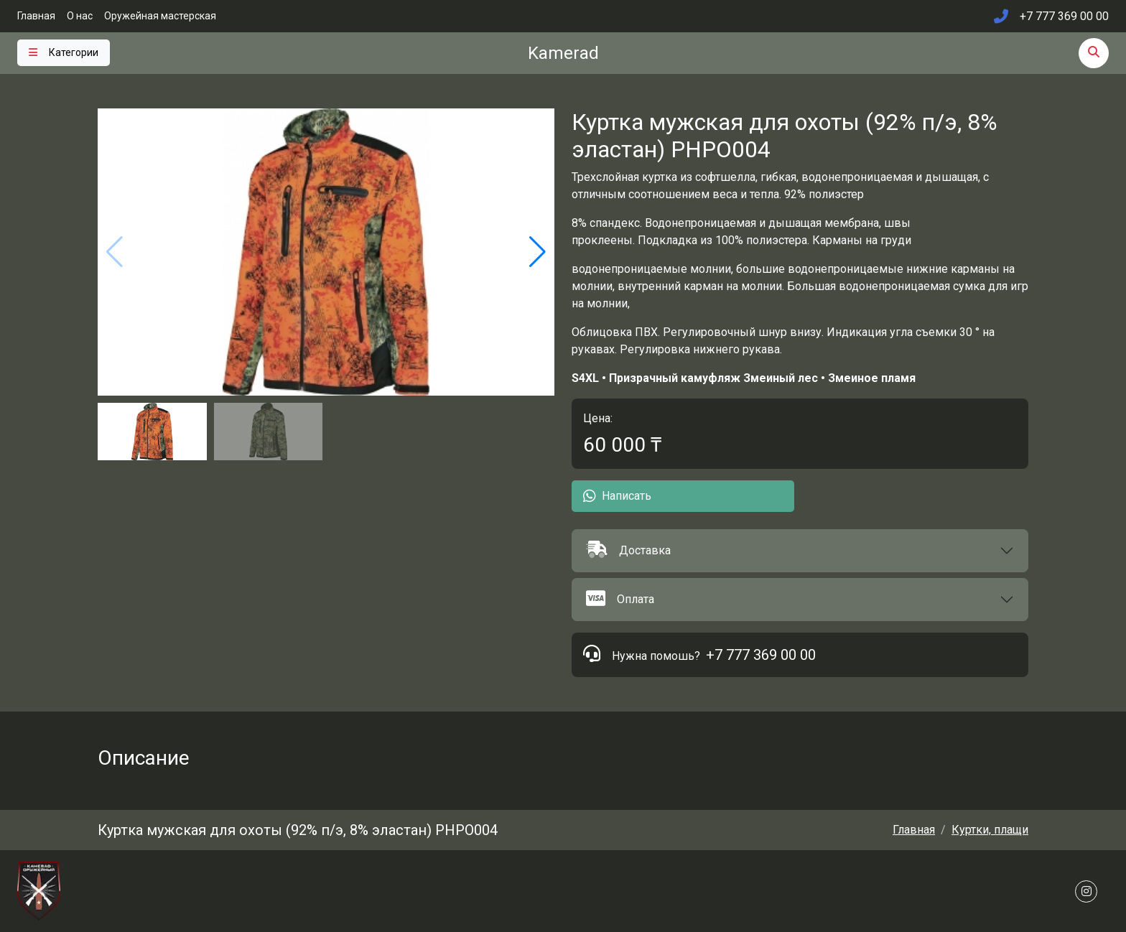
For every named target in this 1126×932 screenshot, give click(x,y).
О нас (80, 16)
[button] (800, 550)
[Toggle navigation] (63, 52)
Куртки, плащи (989, 830)
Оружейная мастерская (160, 16)
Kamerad (563, 53)
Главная (36, 16)
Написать (617, 496)
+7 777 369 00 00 (761, 654)
